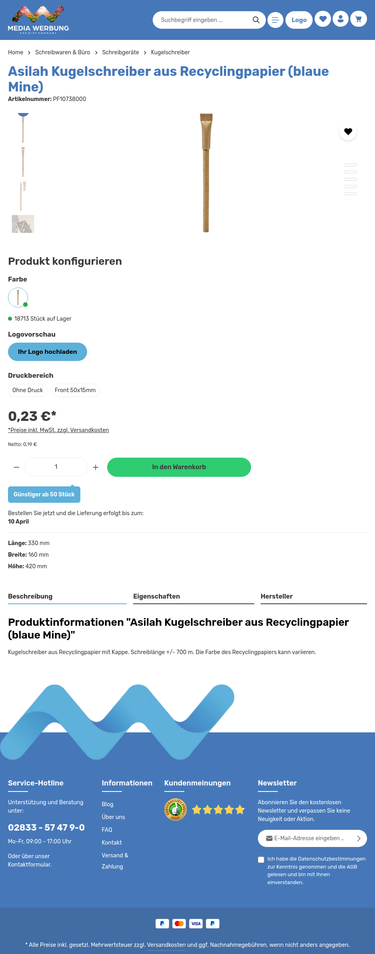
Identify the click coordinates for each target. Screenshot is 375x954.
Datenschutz (101, 942)
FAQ (107, 813)
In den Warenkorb (179, 450)
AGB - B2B (171, 942)
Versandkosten (168, 924)
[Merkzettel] (320, 20)
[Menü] (274, 20)
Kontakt (111, 826)
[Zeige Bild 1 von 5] (350, 149)
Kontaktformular (28, 848)
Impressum (205, 942)
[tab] (68, 580)
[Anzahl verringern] (16, 449)
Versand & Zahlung (115, 844)
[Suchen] (254, 20)
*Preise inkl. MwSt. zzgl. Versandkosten (57, 413)
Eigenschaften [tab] (156, 579)
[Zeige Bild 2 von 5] (350, 156)
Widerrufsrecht (278, 942)
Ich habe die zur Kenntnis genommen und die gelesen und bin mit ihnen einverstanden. (314, 849)
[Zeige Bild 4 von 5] (350, 170)
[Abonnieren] (359, 821)
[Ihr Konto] (339, 20)
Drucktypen (239, 942)
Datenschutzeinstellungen (335, 942)
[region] (187, 157)
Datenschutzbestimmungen (329, 842)
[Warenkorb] (358, 20)
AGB (349, 850)
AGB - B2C (137, 942)
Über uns (113, 800)
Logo (297, 20)
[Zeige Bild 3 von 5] (350, 163)
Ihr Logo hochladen (44, 335)
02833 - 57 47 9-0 (42, 811)
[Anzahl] (56, 449)
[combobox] (202, 20)
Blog (107, 788)
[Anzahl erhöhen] (96, 449)
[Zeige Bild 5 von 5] (350, 177)
